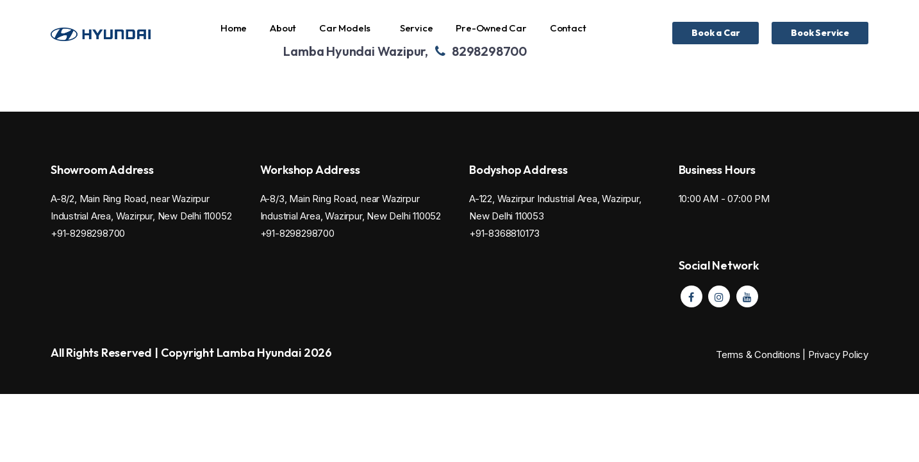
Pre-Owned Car (491, 28)
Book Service (820, 32)
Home (233, 28)
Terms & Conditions (759, 354)
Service (416, 28)
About (283, 28)
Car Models (344, 28)
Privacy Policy (838, 354)
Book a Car (715, 32)
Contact (568, 28)
